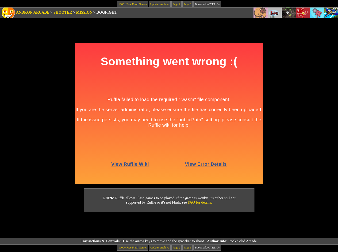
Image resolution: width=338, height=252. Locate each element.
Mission (84, 12)
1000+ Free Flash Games (133, 4)
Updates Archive (159, 4)
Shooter (63, 12)
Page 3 (187, 4)
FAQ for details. (200, 202)
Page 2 (176, 4)
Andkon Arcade (33, 12)
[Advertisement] (169, 225)
